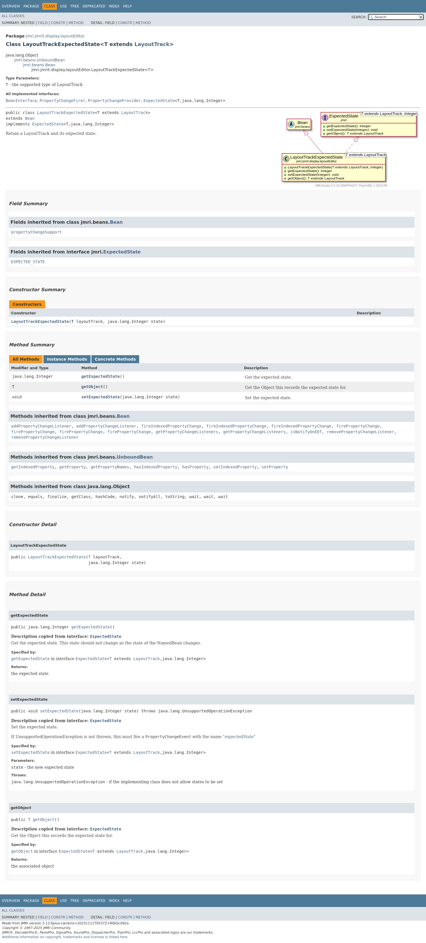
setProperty (275, 467)
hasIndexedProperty (155, 467)
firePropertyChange (358, 426)
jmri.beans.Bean (39, 65)
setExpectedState (100, 397)
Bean (30, 118)
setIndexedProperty (235, 467)
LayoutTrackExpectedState (66, 112)
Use (63, 6)
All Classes (13, 16)
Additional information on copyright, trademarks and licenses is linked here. (65, 937)
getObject (92, 386)
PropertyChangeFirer (62, 100)
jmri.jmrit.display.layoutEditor (55, 36)
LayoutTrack (152, 44)
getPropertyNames (110, 467)
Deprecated (94, 6)
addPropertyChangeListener (41, 426)
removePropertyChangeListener (360, 431)
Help (127, 6)
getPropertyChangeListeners (187, 431)
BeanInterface (21, 100)
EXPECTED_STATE (28, 261)
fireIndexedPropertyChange (171, 426)
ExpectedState (159, 100)
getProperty (72, 467)
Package (31, 6)
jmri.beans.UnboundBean (39, 60)
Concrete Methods (115, 359)
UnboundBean (135, 457)
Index (114, 6)
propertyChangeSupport (36, 232)
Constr (58, 23)
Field (42, 23)
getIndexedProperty (33, 467)
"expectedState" (239, 736)
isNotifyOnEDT (306, 431)
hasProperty (195, 467)
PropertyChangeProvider (114, 100)
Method (76, 23)
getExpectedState (100, 376)
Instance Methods (67, 359)
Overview (11, 6)
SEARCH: (359, 17)
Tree (74, 6)
